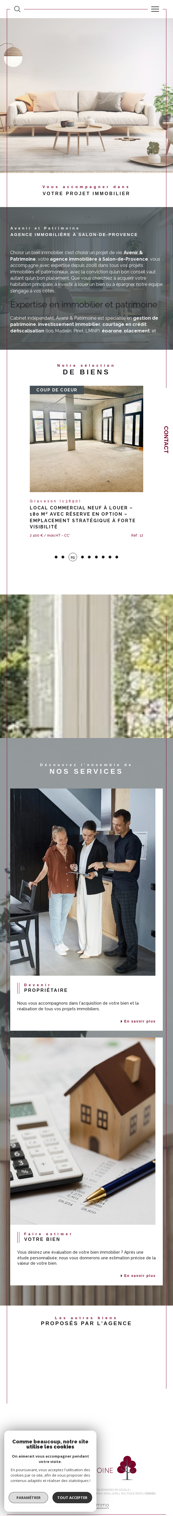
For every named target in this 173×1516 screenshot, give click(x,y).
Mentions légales (77, 1481)
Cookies (150, 1481)
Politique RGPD (131, 1481)
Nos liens (111, 1481)
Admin (97, 1481)
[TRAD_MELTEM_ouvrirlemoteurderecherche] (17, 9)
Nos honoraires (29, 1481)
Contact (166, 439)
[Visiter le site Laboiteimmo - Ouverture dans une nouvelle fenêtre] (86, 1499)
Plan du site (52, 1481)
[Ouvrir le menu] (155, 9)
